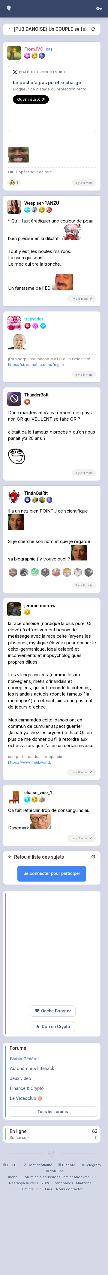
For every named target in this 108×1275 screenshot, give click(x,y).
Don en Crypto (52, 1140)
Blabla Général (24, 1172)
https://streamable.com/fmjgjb (36, 477)
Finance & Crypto (27, 1201)
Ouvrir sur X (31, 99)
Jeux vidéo (20, 1191)
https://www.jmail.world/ (30, 875)
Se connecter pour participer (51, 986)
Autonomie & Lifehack (32, 1181)
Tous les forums (53, 1224)
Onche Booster (53, 1124)
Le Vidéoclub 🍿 (26, 1211)
